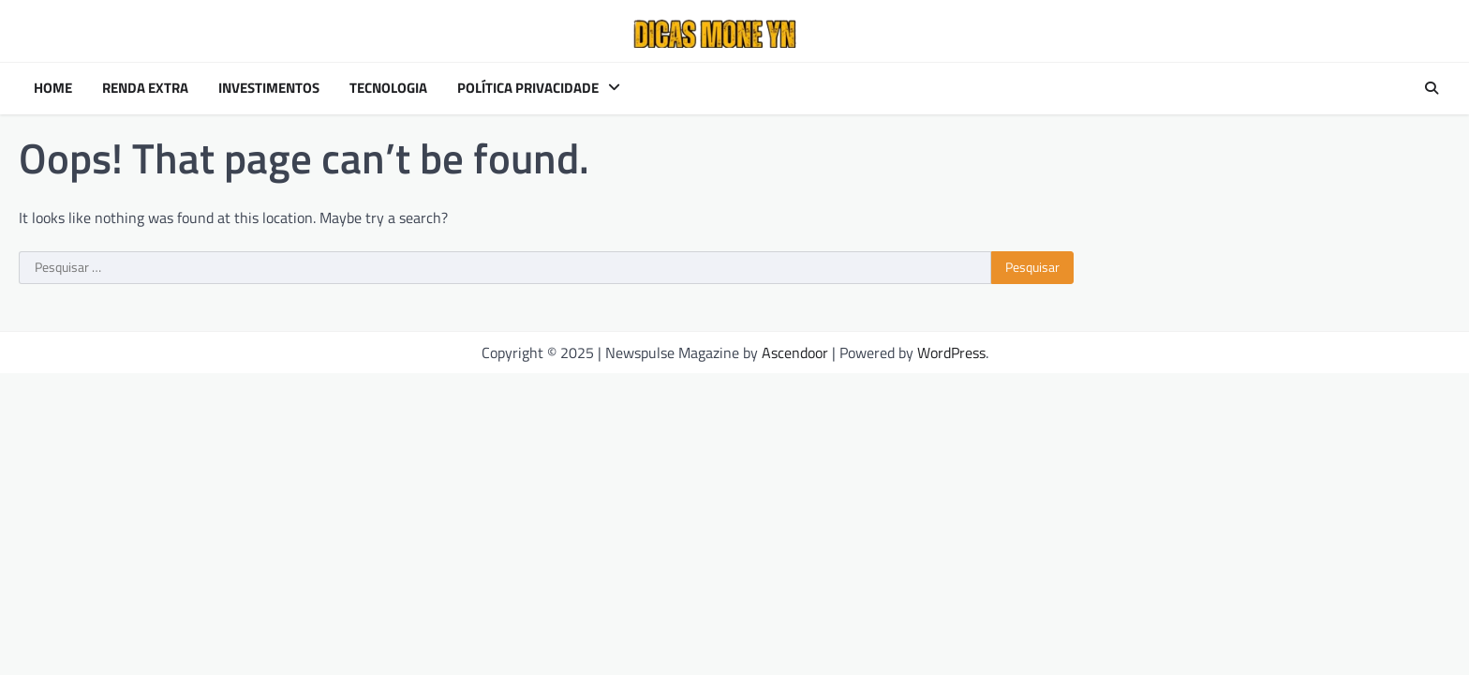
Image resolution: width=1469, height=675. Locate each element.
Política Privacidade (528, 88)
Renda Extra (145, 88)
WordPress (951, 352)
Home (53, 88)
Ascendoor (795, 352)
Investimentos (268, 88)
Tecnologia (388, 88)
